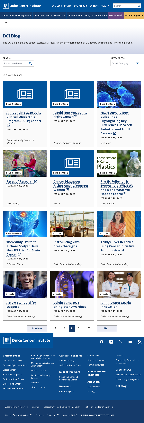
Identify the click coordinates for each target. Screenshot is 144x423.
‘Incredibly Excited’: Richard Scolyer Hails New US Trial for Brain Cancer (23, 248)
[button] (137, 63)
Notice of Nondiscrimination (99, 407)
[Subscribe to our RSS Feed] (139, 344)
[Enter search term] (18, 63)
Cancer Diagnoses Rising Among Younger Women (71, 185)
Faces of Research (21, 181)
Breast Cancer (9, 369)
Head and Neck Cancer (13, 388)
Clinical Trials (93, 355)
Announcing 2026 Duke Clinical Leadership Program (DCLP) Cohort (23, 119)
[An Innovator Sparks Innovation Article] (119, 284)
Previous (37, 328)
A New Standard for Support (21, 305)
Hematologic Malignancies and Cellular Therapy (43, 357)
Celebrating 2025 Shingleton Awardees (70, 305)
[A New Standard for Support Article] (25, 284)
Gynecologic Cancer (12, 383)
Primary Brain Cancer (12, 360)
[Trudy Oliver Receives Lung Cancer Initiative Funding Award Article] (119, 224)
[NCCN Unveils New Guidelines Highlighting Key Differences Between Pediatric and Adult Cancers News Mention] (119, 94)
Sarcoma (35, 382)
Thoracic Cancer (38, 387)
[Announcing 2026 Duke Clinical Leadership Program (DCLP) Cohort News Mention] (25, 94)
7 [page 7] (64, 328)
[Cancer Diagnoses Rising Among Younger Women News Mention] (72, 163)
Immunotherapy (66, 360)
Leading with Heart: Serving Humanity (62, 407)
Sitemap (36, 407)
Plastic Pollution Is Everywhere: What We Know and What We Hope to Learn (117, 187)
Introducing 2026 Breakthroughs (66, 244)
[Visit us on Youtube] (130, 344)
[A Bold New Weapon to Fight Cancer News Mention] (72, 94)
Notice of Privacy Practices (18, 415)
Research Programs (96, 360)
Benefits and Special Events (128, 374)
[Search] (127, 5)
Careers (119, 355)
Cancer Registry (66, 391)
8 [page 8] (71, 328)
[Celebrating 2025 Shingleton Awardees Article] (72, 284)
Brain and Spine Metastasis (15, 365)
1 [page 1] (55, 328)
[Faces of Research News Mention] (25, 163)
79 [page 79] (88, 328)
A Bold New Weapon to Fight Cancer (70, 115)
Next (107, 328)
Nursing (90, 391)
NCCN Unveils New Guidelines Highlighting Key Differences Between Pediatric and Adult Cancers (116, 123)
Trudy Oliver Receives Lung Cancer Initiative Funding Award (118, 246)
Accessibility (69, 415)
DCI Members (80, 6)
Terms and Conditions (47, 415)
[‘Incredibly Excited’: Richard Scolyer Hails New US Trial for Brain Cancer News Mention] (25, 224)
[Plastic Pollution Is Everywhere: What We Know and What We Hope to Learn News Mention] (119, 163)
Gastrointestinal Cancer (13, 379)
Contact (94, 6)
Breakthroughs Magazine (127, 379)
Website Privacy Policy (16, 407)
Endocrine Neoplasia (12, 374)
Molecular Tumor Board (70, 365)
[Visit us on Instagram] (111, 344)
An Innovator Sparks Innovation (116, 305)
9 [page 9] (78, 328)
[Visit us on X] (120, 344)
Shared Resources (95, 364)
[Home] (6, 22)
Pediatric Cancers (39, 370)
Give (105, 6)
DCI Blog (57, 6)
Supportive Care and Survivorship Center (68, 378)
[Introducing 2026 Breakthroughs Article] (72, 224)
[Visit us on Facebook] (101, 344)
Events (68, 6)
